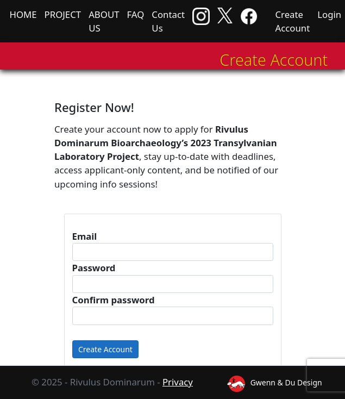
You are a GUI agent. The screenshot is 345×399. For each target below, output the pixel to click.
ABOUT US (104, 21)
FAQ (135, 14)
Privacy (177, 382)
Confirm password (113, 300)
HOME (23, 14)
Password (94, 267)
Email (84, 236)
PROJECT (63, 14)
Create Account (292, 21)
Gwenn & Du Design (274, 382)
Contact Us (168, 21)
